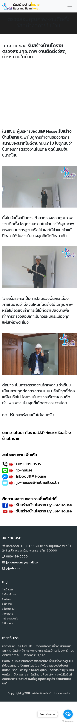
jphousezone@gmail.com (23, 562)
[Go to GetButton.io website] (68, 721)
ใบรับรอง (8, 609)
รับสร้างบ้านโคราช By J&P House (44, 511)
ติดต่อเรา (8, 623)
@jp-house (13, 568)
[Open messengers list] (68, 714)
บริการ (6, 599)
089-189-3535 (28, 464)
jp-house (24, 470)
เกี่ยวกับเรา (9, 594)
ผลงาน (7, 604)
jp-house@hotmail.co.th (37, 482)
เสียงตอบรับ (10, 619)
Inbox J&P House (31, 476)
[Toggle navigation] (70, 6)
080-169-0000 (17, 556)
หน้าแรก (7, 590)
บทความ (7, 614)
